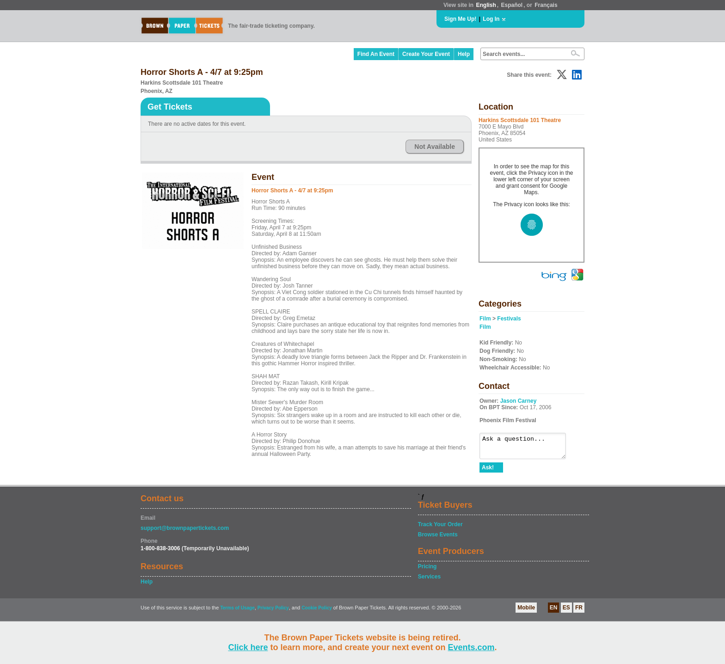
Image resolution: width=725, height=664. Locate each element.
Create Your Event (426, 54)
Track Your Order (440, 528)
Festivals (509, 318)
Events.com (471, 647)
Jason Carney (518, 401)
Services (429, 581)
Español (512, 5)
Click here (248, 647)
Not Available (434, 146)
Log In (491, 19)
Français (546, 5)
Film (485, 318)
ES (566, 612)
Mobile (526, 612)
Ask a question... (527, 448)
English (486, 5)
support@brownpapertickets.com (185, 532)
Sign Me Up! (460, 19)
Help (464, 54)
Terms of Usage (237, 612)
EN (554, 612)
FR (579, 612)
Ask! (488, 471)
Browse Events (438, 538)
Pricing (427, 570)
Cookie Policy (316, 612)
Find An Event (375, 54)
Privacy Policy (273, 612)
